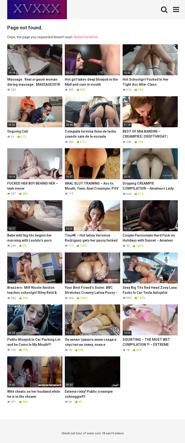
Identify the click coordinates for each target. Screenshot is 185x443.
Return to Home (86, 37)
